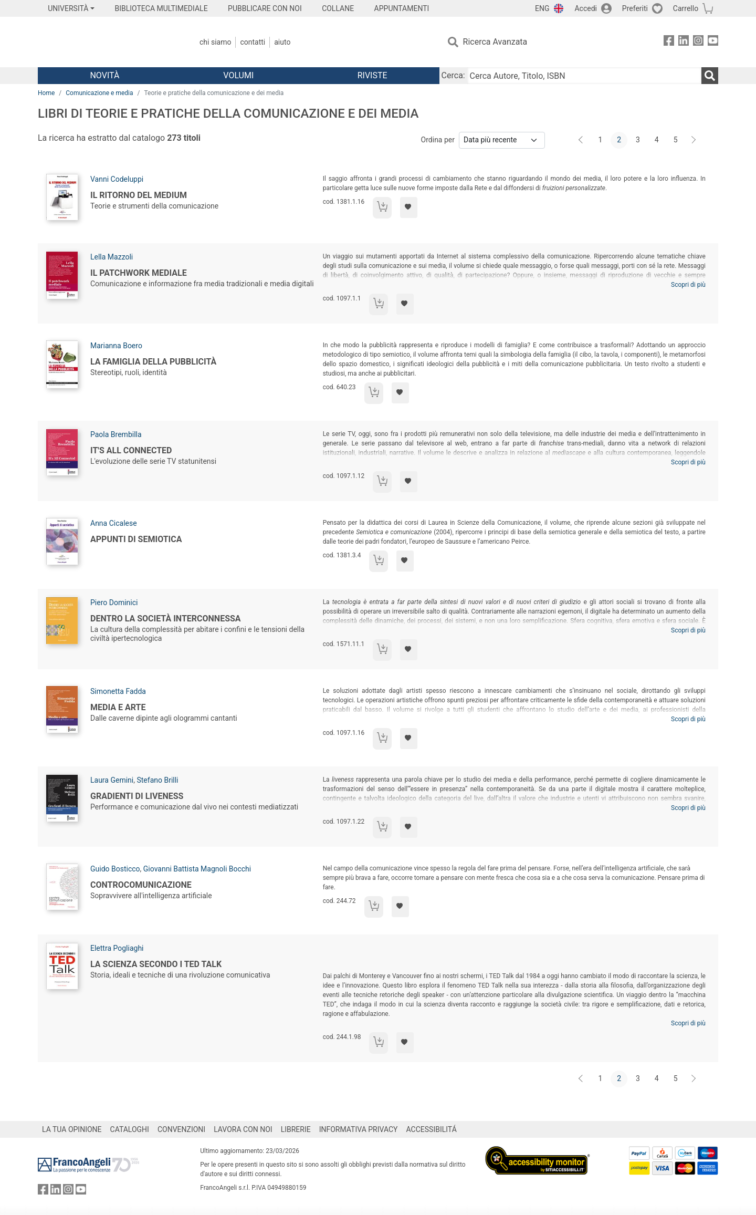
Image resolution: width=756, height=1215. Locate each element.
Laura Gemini (111, 780)
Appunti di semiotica (136, 539)
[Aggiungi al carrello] (382, 208)
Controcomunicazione (141, 885)
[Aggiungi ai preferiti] (408, 207)
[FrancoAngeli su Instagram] (698, 42)
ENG (542, 8)
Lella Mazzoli (111, 257)
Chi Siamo (215, 42)
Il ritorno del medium (138, 195)
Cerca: (453, 75)
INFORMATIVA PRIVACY (358, 1129)
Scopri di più (688, 284)
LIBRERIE (296, 1129)
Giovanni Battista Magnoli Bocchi (197, 869)
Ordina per (438, 140)
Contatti (252, 42)
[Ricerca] (709, 75)
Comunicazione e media (99, 93)
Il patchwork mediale (138, 273)
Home (46, 93)
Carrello (685, 8)
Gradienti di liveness (136, 796)
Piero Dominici (114, 602)
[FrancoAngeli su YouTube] (713, 42)
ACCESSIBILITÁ (431, 1129)
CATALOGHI (129, 1129)
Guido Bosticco (115, 869)
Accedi (585, 8)
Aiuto (282, 42)
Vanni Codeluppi (116, 179)
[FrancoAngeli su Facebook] (669, 42)
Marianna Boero (116, 345)
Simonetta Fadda (118, 691)
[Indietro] (581, 140)
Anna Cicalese (113, 523)
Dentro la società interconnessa (165, 619)
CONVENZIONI (181, 1129)
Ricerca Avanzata (495, 42)
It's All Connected (131, 450)
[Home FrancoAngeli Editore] (107, 42)
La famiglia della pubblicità (153, 362)
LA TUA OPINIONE (72, 1129)
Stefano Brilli (157, 780)
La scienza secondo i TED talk (156, 964)
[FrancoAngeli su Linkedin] (683, 42)
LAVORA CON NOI (243, 1129)
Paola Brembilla (116, 434)
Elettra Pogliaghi (117, 948)
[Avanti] (694, 140)
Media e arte (117, 707)
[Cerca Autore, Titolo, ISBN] (584, 75)
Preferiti (635, 8)
